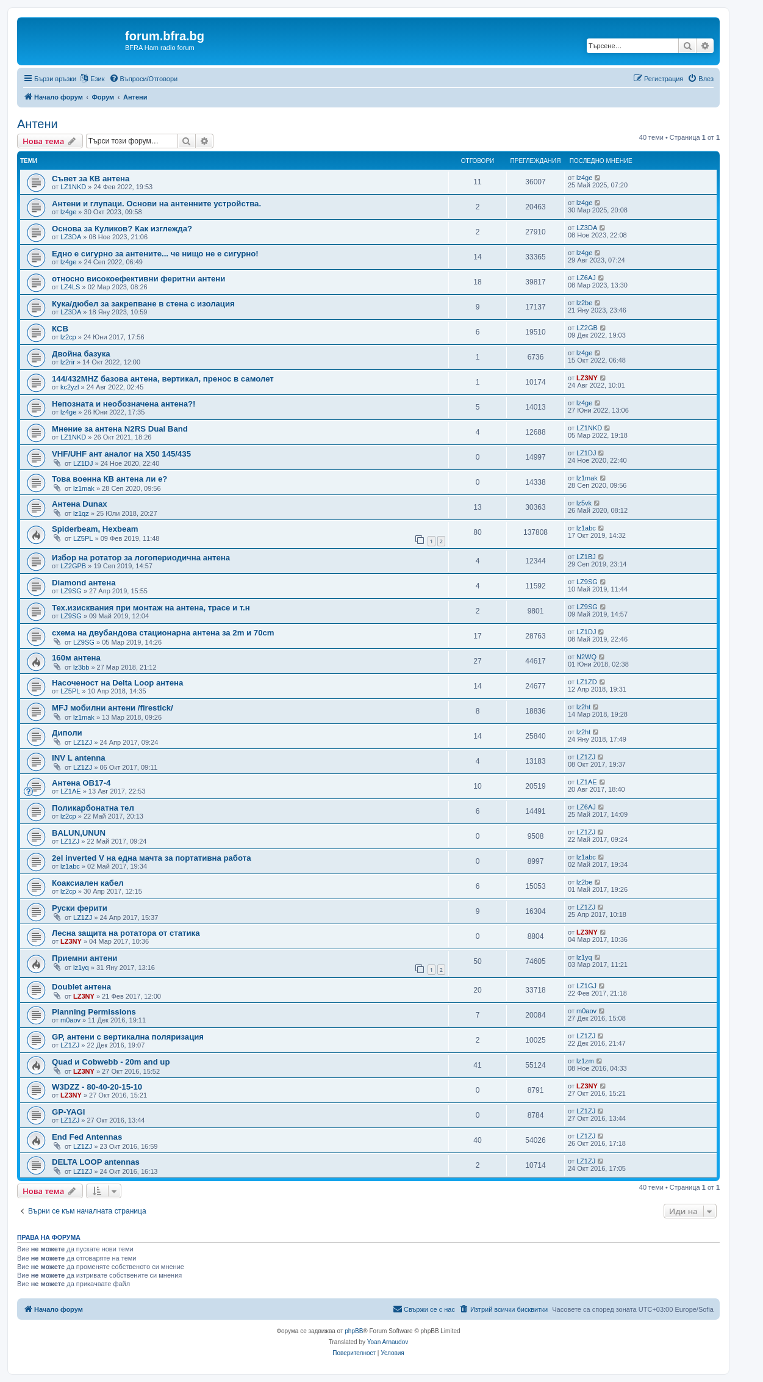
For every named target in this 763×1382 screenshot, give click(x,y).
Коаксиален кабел (88, 883)
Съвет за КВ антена (90, 178)
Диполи (67, 732)
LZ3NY (587, 378)
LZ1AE (70, 791)
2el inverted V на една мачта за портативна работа (151, 858)
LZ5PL (83, 538)
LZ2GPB (73, 566)
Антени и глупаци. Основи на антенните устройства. (156, 203)
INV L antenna (79, 757)
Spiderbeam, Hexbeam (95, 529)
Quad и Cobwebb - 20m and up (111, 1061)
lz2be (584, 302)
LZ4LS (70, 287)
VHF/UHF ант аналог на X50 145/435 (121, 453)
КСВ (60, 328)
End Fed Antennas (87, 1136)
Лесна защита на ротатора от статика (126, 933)
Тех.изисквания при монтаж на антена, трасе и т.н (151, 607)
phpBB (354, 1331)
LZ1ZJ (82, 742)
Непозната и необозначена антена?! (124, 403)
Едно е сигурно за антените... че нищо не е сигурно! (155, 253)
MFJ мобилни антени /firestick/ (112, 707)
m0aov (70, 1020)
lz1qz (81, 513)
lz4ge (584, 177)
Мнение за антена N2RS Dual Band (120, 428)
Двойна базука (81, 353)
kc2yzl (69, 387)
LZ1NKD (73, 186)
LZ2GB (587, 327)
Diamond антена (83, 582)
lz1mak (84, 488)
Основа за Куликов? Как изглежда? (122, 228)
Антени (37, 124)
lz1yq (81, 967)
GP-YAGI (68, 1111)
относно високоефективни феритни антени (138, 278)
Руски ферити (79, 908)
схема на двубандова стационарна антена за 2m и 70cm (163, 632)
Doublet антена (81, 986)
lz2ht (583, 707)
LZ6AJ (586, 277)
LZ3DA (70, 237)
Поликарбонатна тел (93, 807)
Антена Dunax (79, 503)
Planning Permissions (94, 1011)
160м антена (76, 657)
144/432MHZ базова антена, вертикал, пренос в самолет (163, 378)
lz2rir (67, 362)
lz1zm (585, 1061)
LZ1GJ (586, 985)
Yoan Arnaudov (387, 1342)
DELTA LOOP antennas (96, 1162)
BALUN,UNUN (79, 833)
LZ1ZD (586, 682)
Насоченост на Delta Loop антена (117, 682)
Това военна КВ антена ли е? (109, 478)
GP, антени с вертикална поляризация (128, 1036)
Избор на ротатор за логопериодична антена (141, 557)
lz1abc (586, 528)
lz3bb (81, 667)
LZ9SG (71, 591)
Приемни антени (84, 958)
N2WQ (586, 656)
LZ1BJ (586, 556)
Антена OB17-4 (81, 782)
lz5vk (584, 503)
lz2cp (68, 337)
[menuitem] (143, 78)
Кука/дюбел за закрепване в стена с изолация (143, 303)
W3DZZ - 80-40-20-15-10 (97, 1086)
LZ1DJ (83, 463)
